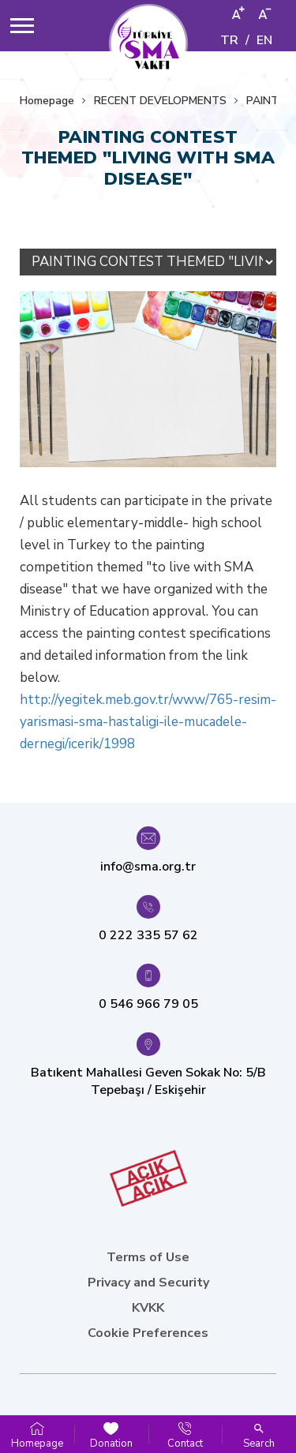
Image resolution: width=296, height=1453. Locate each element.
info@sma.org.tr (148, 866)
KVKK (148, 1307)
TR (229, 40)
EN (264, 40)
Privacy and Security (148, 1282)
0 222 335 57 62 (148, 935)
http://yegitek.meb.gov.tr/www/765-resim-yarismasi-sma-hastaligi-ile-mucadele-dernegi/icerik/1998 (148, 722)
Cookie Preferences (148, 1333)
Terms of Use (148, 1257)
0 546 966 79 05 (148, 1004)
